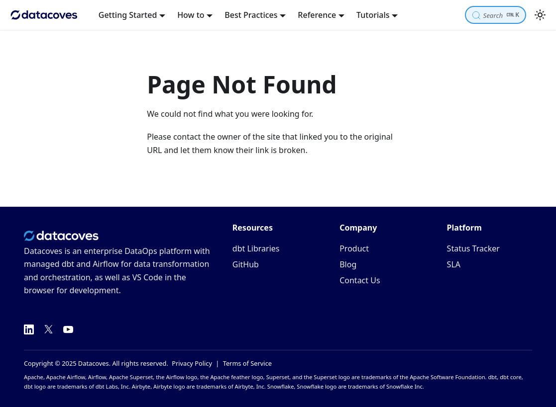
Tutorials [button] (372, 14)
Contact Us (359, 280)
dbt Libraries (256, 248)
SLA (453, 264)
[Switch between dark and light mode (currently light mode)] (540, 15)
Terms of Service (247, 363)
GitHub (245, 264)
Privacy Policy (192, 363)
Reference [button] (317, 14)
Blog (347, 264)
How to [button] (190, 14)
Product (354, 248)
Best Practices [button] (250, 14)
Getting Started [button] (128, 14)
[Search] (495, 14)
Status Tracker (473, 248)
